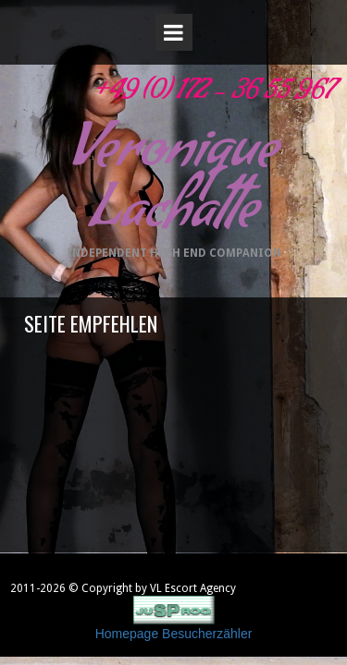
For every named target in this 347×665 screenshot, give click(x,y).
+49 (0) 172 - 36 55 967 (212, 94)
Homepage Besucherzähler (174, 633)
